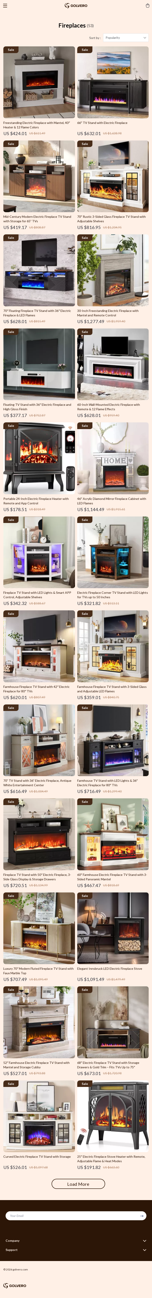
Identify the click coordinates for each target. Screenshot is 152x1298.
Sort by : (95, 38)
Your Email (16, 1216)
